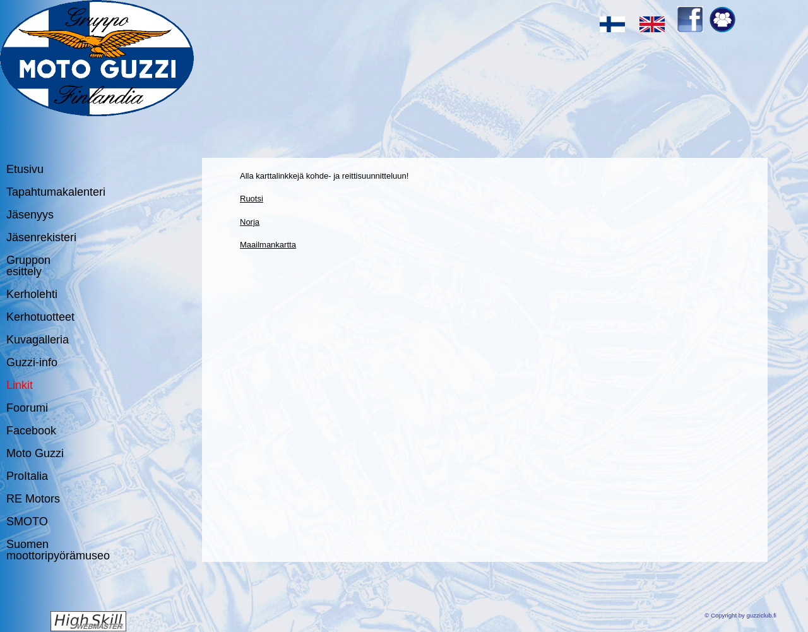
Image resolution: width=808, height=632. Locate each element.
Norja (249, 222)
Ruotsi (251, 198)
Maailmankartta (268, 244)
